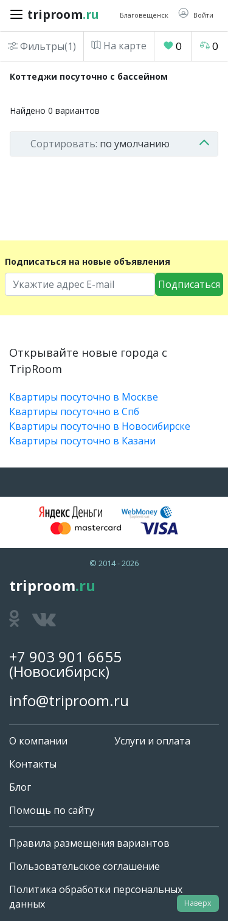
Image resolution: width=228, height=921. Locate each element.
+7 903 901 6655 (65, 656)
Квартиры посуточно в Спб (74, 411)
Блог (20, 787)
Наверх (197, 903)
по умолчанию (100, 143)
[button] (195, 14)
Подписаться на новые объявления (87, 261)
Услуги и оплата (152, 741)
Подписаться (189, 284)
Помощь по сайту (51, 810)
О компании (38, 741)
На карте (119, 45)
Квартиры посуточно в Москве (83, 397)
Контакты (33, 764)
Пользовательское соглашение (84, 866)
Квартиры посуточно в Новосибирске (99, 426)
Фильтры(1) (42, 46)
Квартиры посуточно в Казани (82, 440)
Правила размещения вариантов (89, 843)
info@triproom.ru (69, 700)
